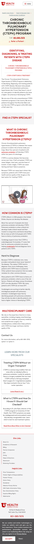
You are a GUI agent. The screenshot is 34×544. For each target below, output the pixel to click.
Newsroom (6, 460)
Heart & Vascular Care (23, 13)
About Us (6, 442)
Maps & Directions (8, 458)
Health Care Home (8, 13)
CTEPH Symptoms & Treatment (18, 75)
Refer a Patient (17, 41)
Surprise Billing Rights (9, 493)
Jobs (4, 452)
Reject (21, 538)
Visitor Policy (7, 480)
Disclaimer (6, 483)
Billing (4, 447)
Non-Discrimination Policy (10, 491)
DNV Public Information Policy (12, 488)
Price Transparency (9, 472)
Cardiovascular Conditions (17, 15)
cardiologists (11, 246)
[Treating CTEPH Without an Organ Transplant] (17, 376)
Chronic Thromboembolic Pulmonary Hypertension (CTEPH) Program (18, 68)
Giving (5, 455)
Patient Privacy (7, 477)
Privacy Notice (21, 534)
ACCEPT (8, 538)
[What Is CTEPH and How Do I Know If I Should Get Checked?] (17, 411)
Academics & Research (10, 444)
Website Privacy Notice (10, 485)
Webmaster (6, 496)
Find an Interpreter (9, 450)
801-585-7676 (19, 37)
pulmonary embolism (8, 152)
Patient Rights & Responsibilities (13, 475)
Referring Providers (9, 463)
